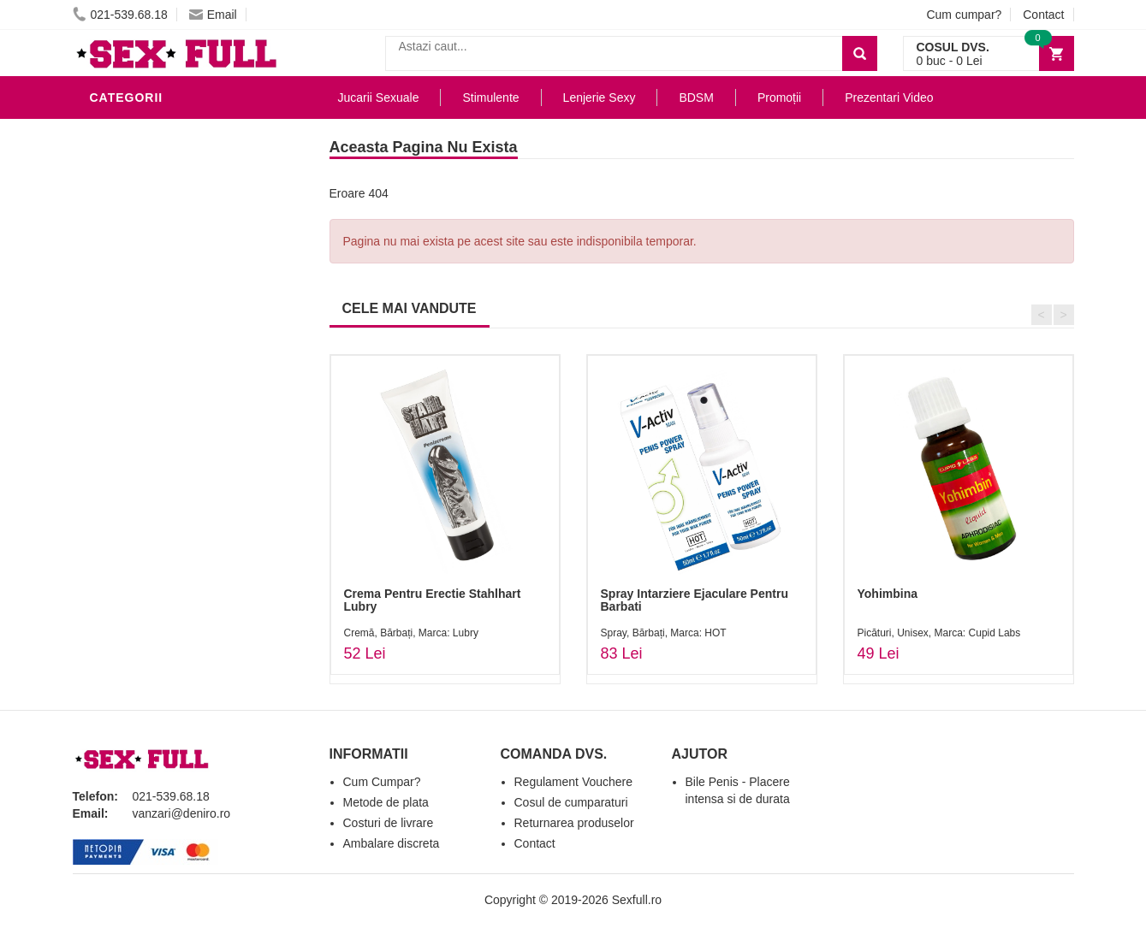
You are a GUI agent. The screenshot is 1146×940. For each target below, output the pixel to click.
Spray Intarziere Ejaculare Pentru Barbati (694, 600)
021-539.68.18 (120, 14)
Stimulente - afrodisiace (179, 132)
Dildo (113, 286)
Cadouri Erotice (150, 414)
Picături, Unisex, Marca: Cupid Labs (939, 633)
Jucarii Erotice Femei (166, 362)
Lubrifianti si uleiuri (164, 209)
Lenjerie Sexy (141, 260)
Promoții (779, 97)
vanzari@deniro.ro (182, 813)
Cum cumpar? (963, 14)
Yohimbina (888, 593)
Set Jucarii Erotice (159, 439)
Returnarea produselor (574, 823)
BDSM (111, 311)
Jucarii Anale (140, 337)
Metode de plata (386, 802)
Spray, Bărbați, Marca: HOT (664, 633)
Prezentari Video (152, 516)
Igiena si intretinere (163, 234)
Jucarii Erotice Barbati (174, 157)
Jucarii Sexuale (378, 97)
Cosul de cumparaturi (571, 802)
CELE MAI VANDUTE (409, 308)
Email (213, 14)
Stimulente (490, 97)
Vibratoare (133, 183)
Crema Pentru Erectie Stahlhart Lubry (432, 600)
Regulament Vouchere (573, 782)
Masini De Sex (138, 465)
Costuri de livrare (388, 823)
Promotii (123, 491)
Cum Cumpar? (382, 782)
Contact (1043, 14)
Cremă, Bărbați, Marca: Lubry (411, 633)
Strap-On (125, 388)
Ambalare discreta (391, 843)
